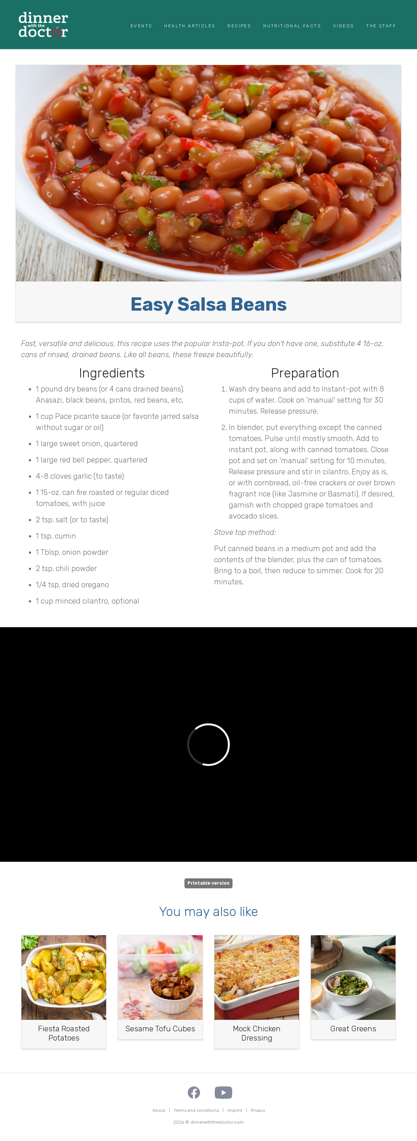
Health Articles (189, 25)
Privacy (258, 1110)
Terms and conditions (196, 1110)
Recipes (239, 25)
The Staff (381, 25)
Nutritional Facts (292, 25)
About (158, 1110)
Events (141, 25)
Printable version (208, 883)
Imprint (234, 1110)
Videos (343, 25)
